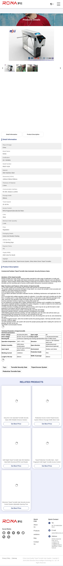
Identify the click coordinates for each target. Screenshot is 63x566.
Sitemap (14, 558)
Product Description (33, 134)
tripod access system (39, 367)
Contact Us (36, 543)
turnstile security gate (19, 367)
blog (35, 538)
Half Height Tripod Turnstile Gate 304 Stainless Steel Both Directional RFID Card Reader (16, 461)
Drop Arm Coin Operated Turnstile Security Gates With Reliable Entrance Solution (16, 419)
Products (36, 530)
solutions (36, 534)
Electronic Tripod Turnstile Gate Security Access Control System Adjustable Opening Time (16, 503)
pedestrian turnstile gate (12, 371)
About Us (36, 526)
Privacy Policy (6, 558)
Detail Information (11, 134)
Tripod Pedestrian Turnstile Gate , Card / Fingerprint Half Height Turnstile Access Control (46, 461)
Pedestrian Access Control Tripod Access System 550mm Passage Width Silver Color (46, 419)
